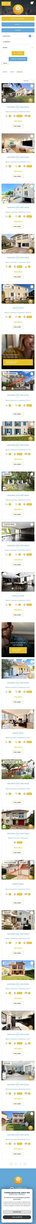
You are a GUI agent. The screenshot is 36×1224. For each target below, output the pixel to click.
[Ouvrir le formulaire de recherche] (18, 53)
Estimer (18, 30)
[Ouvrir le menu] (6, 4)
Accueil (5, 72)
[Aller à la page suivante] (24, 1163)
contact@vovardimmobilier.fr (17, 1208)
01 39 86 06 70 (13, 1205)
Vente (12, 71)
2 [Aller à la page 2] (20, 1164)
